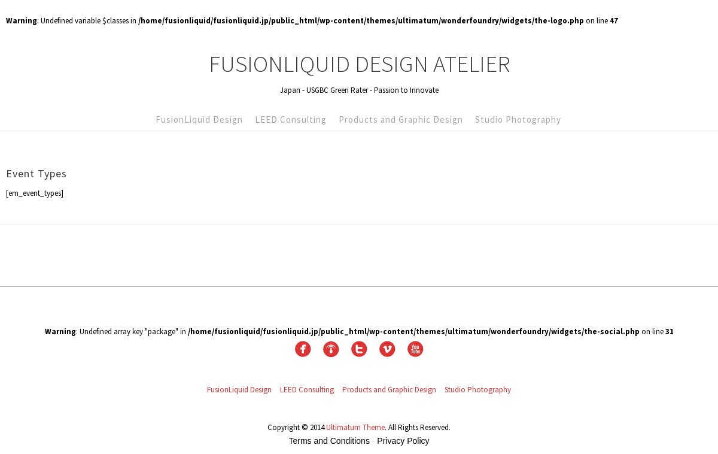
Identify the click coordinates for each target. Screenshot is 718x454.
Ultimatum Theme (355, 427)
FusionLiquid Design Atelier (359, 63)
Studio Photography (518, 119)
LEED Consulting (291, 119)
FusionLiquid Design (199, 119)
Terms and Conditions (329, 441)
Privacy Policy (403, 441)
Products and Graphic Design (401, 119)
